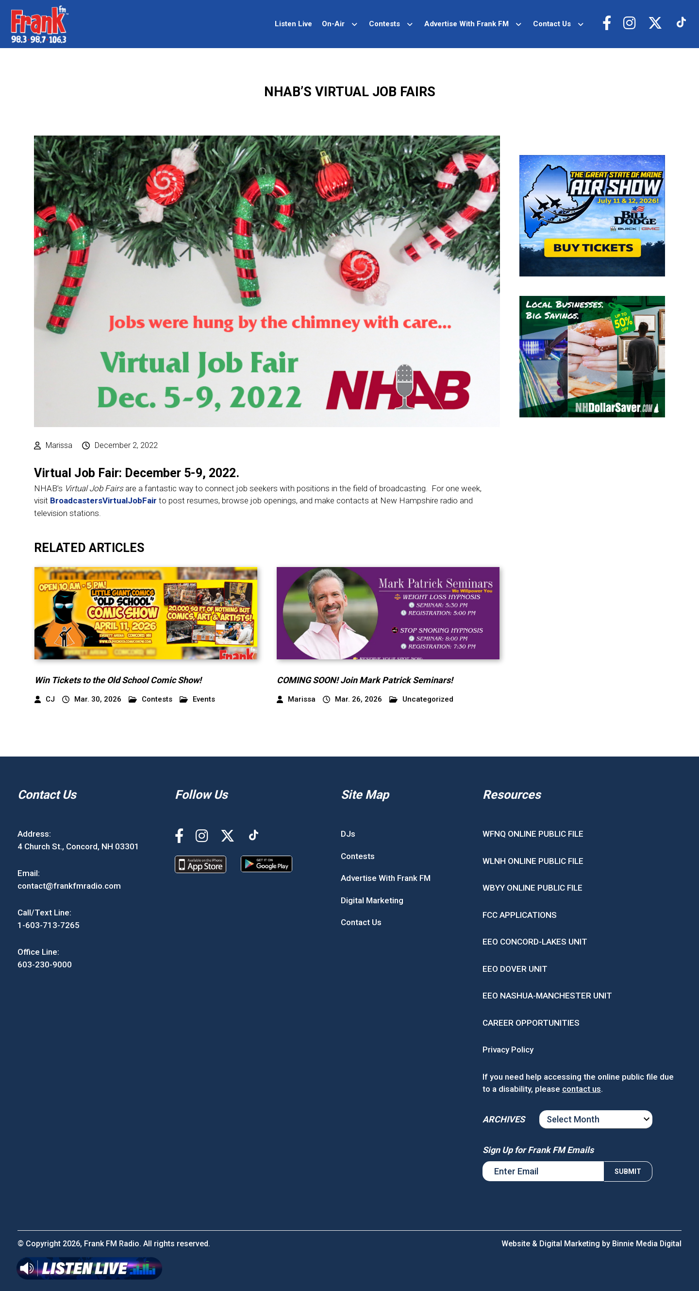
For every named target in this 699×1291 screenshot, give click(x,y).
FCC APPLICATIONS (520, 915)
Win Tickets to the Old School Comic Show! (117, 680)
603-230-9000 (44, 964)
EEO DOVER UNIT (515, 969)
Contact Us (550, 23)
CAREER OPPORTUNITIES (531, 1023)
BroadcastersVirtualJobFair (103, 500)
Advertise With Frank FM (465, 23)
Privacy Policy (508, 1049)
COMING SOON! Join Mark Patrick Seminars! (365, 680)
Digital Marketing (372, 900)
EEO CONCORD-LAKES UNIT (535, 942)
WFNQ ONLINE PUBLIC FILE (533, 834)
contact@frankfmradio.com (69, 886)
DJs (348, 834)
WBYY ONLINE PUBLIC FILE (532, 888)
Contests (383, 23)
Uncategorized (421, 699)
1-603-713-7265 (48, 925)
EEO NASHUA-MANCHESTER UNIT (547, 995)
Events (197, 699)
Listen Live (292, 23)
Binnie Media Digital (646, 1243)
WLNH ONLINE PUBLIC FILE (533, 861)
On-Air (331, 23)
